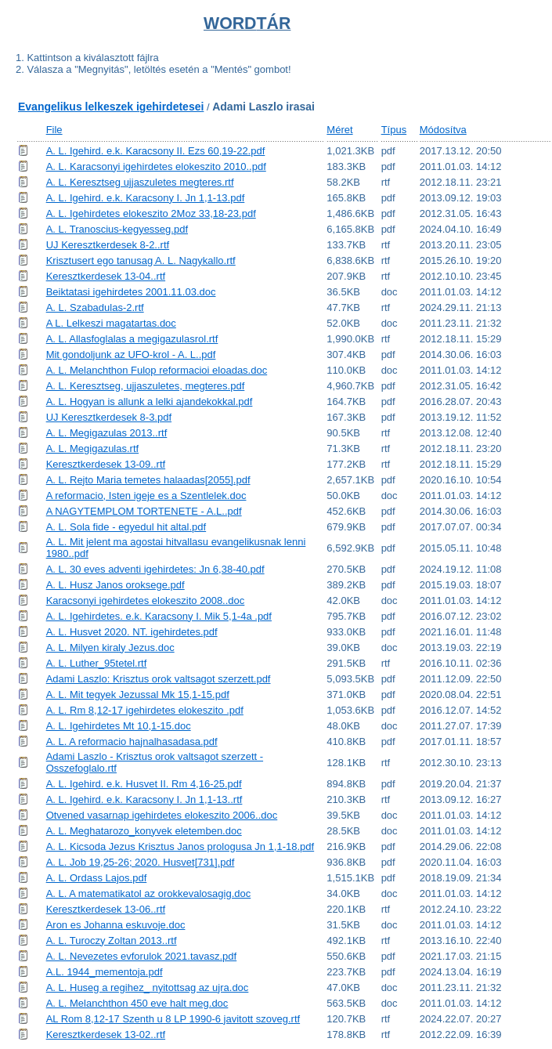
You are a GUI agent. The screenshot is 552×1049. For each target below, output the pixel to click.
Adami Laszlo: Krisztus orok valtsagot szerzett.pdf (158, 679)
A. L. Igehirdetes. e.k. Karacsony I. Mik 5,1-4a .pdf (159, 616)
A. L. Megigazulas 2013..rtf (107, 433)
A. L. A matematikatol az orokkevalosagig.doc (148, 893)
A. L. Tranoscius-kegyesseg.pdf (117, 229)
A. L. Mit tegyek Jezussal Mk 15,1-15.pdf (137, 694)
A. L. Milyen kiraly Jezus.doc (110, 647)
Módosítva (443, 130)
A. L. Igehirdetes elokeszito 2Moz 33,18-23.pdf (151, 213)
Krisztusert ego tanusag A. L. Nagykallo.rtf (141, 260)
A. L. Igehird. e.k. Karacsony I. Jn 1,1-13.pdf (145, 198)
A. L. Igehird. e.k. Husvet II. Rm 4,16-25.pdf (144, 784)
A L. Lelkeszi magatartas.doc (111, 323)
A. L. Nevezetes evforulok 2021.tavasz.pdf (141, 956)
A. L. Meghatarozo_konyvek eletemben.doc (144, 831)
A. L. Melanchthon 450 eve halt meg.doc (137, 1003)
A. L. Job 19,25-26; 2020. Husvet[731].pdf (140, 862)
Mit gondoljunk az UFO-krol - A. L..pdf (131, 354)
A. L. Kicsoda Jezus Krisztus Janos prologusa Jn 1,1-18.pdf (180, 846)
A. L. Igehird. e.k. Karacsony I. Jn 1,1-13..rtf (144, 799)
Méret (339, 130)
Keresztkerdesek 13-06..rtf (105, 909)
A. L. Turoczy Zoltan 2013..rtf (111, 940)
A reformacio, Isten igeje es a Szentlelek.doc (146, 495)
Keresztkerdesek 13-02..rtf (105, 1034)
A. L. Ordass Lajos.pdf (96, 878)
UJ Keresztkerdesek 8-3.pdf (108, 417)
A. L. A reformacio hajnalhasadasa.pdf (132, 741)
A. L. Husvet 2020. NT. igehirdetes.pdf (132, 632)
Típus (394, 130)
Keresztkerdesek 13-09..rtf (105, 464)
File (54, 130)
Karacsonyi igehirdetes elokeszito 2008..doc (145, 600)
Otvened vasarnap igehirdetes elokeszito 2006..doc (162, 815)
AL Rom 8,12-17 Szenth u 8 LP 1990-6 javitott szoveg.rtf (173, 1019)
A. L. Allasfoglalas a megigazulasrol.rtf (132, 339)
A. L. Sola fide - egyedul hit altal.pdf (126, 527)
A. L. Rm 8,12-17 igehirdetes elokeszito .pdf (145, 710)
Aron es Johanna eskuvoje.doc (116, 925)
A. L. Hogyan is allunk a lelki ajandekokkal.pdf (149, 401)
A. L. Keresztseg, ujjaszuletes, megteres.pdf (145, 386)
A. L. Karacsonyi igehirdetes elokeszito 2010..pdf (156, 166)
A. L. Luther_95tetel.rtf (96, 663)
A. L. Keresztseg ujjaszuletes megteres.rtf (140, 182)
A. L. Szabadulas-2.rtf (95, 307)
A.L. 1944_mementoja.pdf (104, 972)
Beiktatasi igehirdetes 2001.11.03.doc (131, 292)
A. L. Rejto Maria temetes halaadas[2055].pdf (148, 480)
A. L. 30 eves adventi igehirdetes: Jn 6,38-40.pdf (155, 569)
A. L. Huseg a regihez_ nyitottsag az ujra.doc (147, 987)
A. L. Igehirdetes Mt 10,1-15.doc (118, 726)
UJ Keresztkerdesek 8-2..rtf (108, 245)
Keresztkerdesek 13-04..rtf (105, 276)
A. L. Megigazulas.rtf (92, 448)
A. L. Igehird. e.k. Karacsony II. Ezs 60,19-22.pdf (155, 151)
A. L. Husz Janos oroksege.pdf (115, 585)
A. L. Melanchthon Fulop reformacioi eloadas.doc (157, 370)
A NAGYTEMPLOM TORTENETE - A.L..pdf (144, 511)
